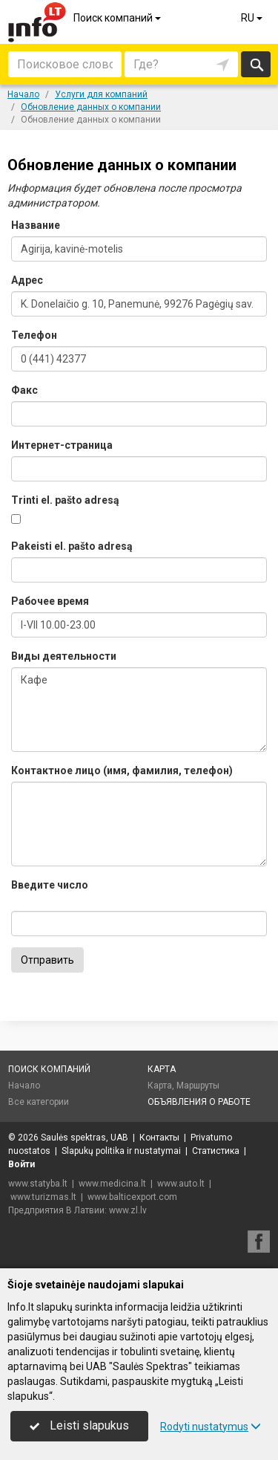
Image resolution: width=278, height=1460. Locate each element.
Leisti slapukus (79, 1425)
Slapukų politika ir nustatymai (121, 1151)
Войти (21, 1164)
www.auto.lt (181, 1183)
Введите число (49, 885)
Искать (256, 64)
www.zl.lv (128, 1210)
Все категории (38, 1102)
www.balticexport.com (132, 1197)
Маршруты (197, 1085)
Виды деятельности (63, 656)
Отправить (47, 960)
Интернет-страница (62, 445)
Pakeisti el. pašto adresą (72, 546)
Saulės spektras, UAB (84, 1137)
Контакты (159, 1137)
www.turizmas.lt (43, 1197)
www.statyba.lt (37, 1183)
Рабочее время (50, 601)
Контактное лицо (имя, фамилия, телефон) (122, 770)
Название (35, 225)
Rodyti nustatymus (210, 1427)
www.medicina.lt (112, 1183)
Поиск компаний (118, 18)
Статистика (215, 1151)
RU (253, 18)
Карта (162, 1069)
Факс (24, 390)
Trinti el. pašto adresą (65, 500)
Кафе (139, 709)
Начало (24, 1085)
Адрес (27, 280)
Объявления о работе (199, 1102)
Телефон (34, 335)
